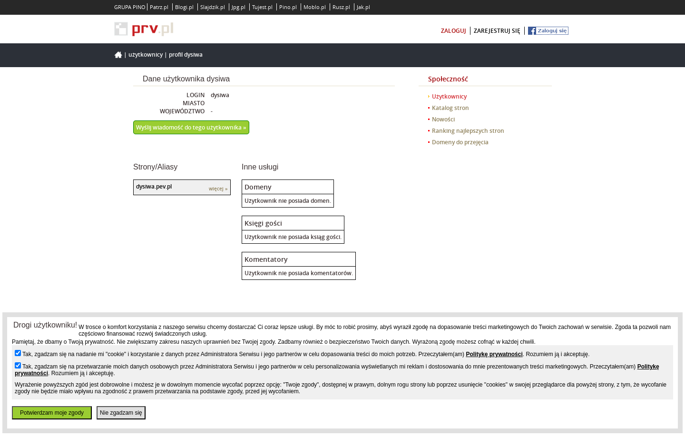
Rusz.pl (341, 6)
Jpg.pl (238, 6)
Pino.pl (288, 6)
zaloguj (453, 31)
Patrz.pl (159, 6)
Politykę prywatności (494, 354)
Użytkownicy (145, 54)
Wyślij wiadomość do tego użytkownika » (191, 127)
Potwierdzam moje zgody (52, 412)
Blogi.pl (184, 6)
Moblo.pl (314, 6)
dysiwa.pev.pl (154, 186)
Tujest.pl (262, 6)
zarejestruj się (497, 31)
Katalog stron (450, 108)
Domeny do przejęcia (460, 142)
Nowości (443, 119)
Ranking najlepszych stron (468, 131)
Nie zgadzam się (121, 412)
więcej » (218, 189)
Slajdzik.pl (212, 6)
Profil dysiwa (186, 54)
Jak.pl (363, 6)
